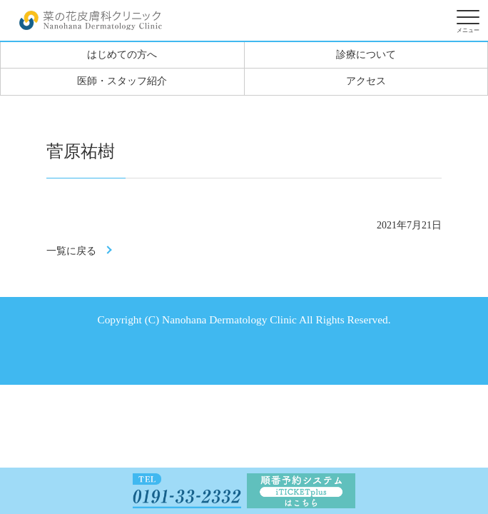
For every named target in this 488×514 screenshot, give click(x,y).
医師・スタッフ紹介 (122, 81)
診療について (366, 54)
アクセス (366, 81)
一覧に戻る (71, 251)
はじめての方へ (122, 54)
